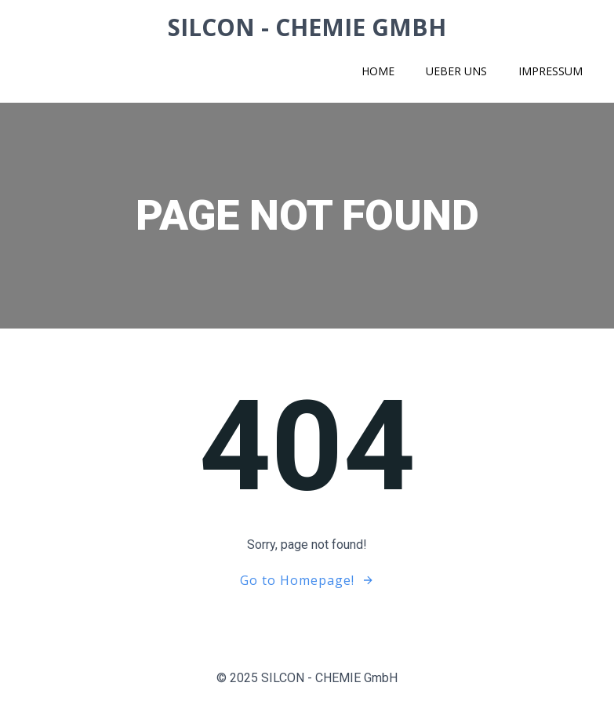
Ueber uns (456, 71)
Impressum (550, 71)
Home (377, 71)
